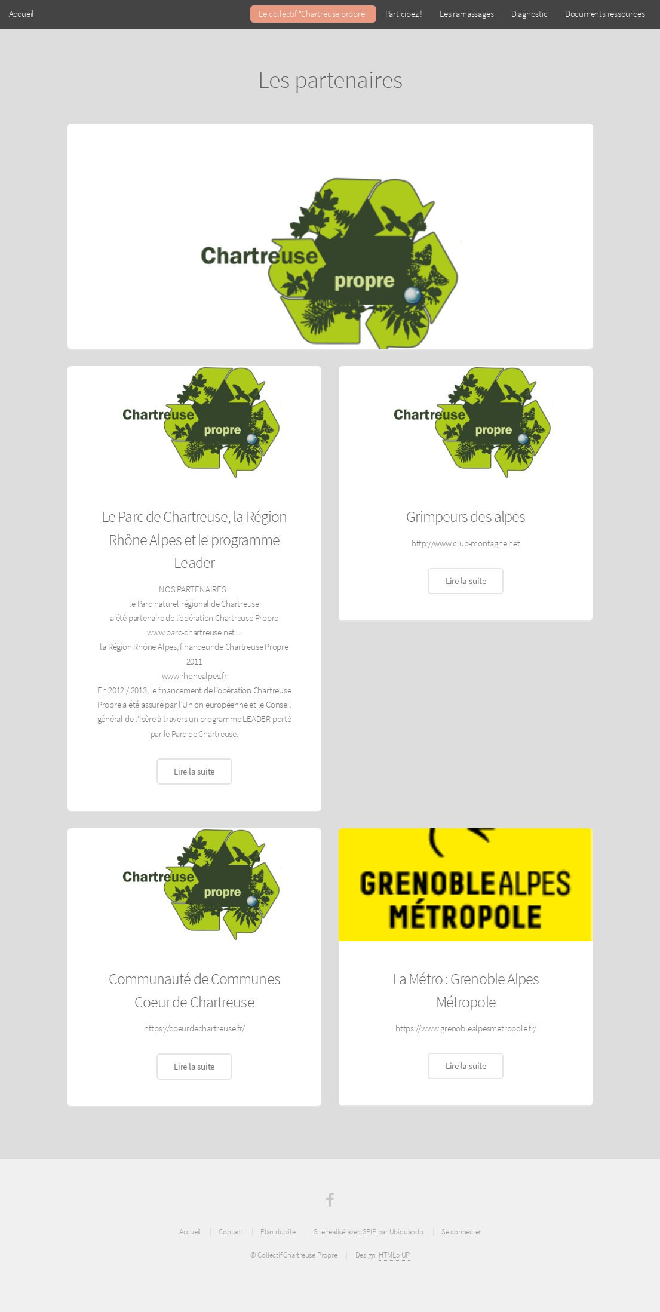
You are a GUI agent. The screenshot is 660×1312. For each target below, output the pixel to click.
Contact (230, 1232)
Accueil (21, 13)
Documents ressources (605, 13)
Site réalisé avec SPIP (346, 1232)
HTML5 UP (394, 1255)
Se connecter (461, 1232)
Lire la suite (194, 771)
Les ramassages (466, 13)
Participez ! (403, 13)
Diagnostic (529, 13)
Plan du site (277, 1232)
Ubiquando (406, 1232)
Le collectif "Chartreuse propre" (313, 13)
